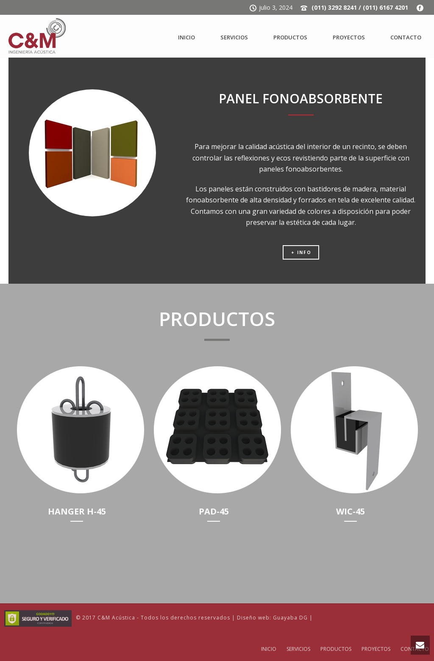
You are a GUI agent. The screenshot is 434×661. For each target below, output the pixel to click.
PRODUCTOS (290, 37)
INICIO (186, 37)
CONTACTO (405, 37)
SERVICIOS (234, 37)
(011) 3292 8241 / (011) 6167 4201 (360, 7)
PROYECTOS (349, 37)
